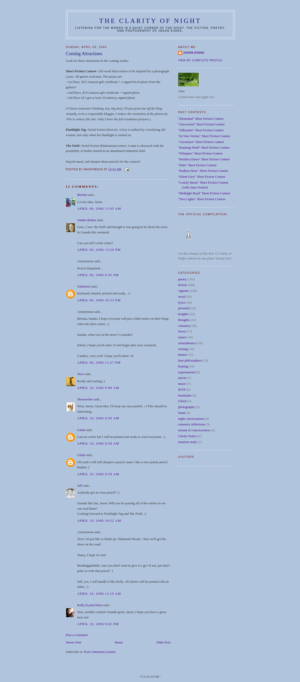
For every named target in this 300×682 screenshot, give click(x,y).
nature (182, 337)
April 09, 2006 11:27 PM (99, 362)
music (182, 384)
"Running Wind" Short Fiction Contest (204, 147)
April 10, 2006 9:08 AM (98, 388)
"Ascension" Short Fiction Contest (201, 142)
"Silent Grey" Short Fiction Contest (201, 176)
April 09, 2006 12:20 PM (99, 250)
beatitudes (185, 395)
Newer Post (73, 642)
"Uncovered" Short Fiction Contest (201, 124)
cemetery (184, 326)
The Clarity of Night (150, 21)
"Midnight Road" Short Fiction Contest (204, 193)
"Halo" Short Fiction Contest (197, 165)
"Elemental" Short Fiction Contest (201, 119)
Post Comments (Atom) (100, 652)
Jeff (79, 485)
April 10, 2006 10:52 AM (99, 520)
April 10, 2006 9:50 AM (98, 418)
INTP (182, 389)
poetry (182, 279)
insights (183, 314)
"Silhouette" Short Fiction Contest (201, 130)
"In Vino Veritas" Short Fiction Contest (204, 136)
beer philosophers (190, 360)
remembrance (187, 343)
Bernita (82, 195)
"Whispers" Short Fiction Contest (200, 153)
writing (183, 349)
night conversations (191, 419)
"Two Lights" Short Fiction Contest (201, 199)
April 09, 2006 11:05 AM (99, 208)
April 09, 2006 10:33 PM (99, 300)
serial (181, 296)
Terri (80, 374)
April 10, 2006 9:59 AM (98, 474)
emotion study (187, 442)
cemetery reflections (191, 424)
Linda (81, 430)
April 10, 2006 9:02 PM (98, 624)
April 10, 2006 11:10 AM (99, 593)
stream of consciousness (194, 430)
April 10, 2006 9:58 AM (98, 443)
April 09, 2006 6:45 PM (98, 275)
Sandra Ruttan (86, 220)
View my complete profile (200, 60)
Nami (182, 413)
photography (186, 407)
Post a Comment (77, 635)
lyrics (182, 302)
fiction (182, 285)
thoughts (184, 320)
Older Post (163, 642)
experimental (187, 372)
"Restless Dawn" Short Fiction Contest (204, 159)
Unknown (83, 286)
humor (182, 354)
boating (183, 366)
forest (182, 331)
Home (119, 642)
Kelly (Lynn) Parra (89, 605)
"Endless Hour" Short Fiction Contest (203, 171)
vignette (183, 291)
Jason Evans (194, 52)
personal (183, 308)
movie (182, 378)
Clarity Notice (187, 436)
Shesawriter (85, 399)
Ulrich (182, 401)
